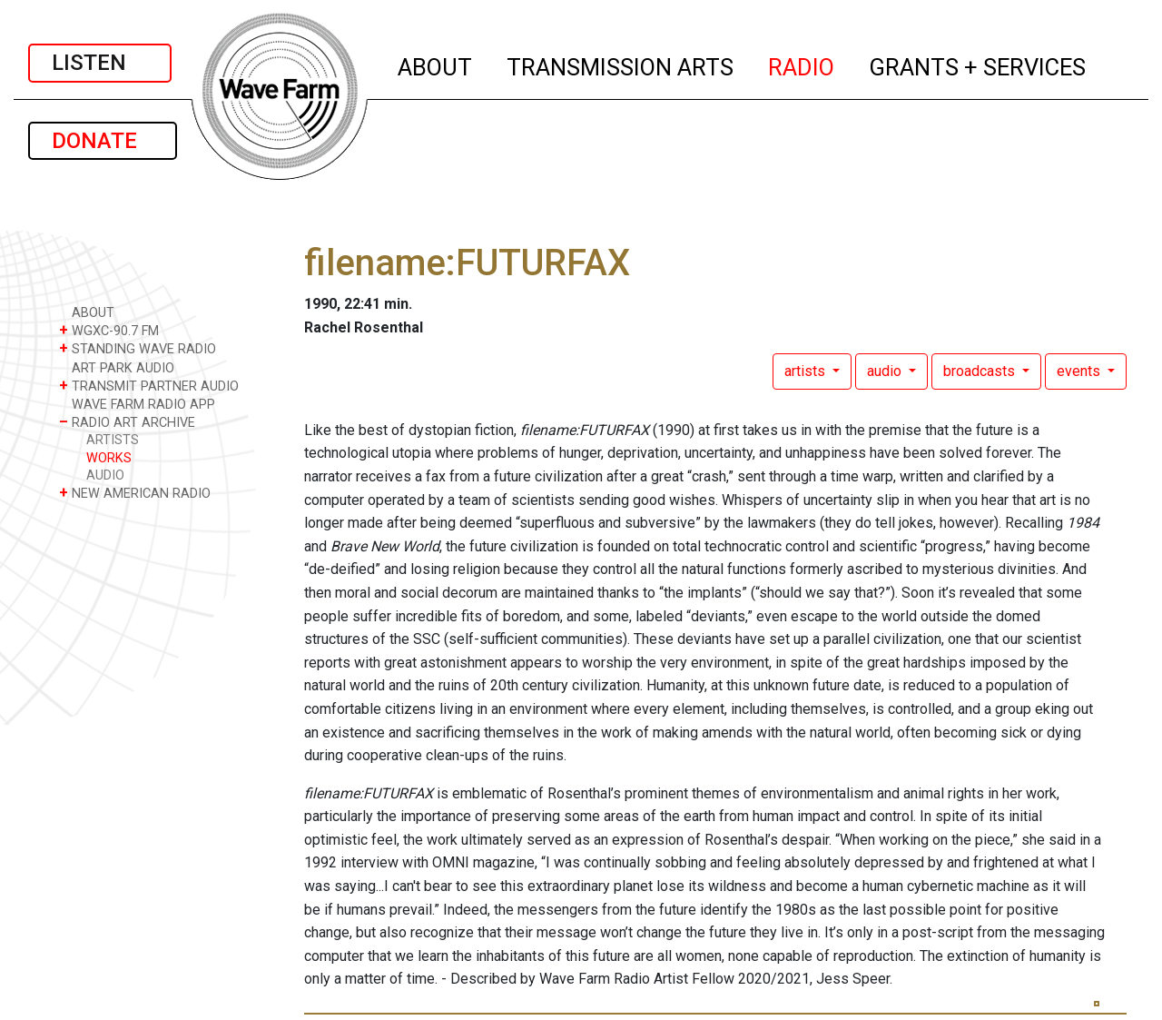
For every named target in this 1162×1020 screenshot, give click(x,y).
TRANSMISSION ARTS (621, 64)
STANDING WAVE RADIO (137, 348)
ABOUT (435, 64)
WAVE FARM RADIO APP (137, 403)
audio (886, 371)
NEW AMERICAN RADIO (135, 492)
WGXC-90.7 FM (109, 330)
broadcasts (981, 371)
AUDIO (105, 475)
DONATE (102, 140)
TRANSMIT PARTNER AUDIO (149, 385)
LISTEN (100, 62)
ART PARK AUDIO (116, 367)
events (1080, 371)
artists (806, 371)
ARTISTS (112, 440)
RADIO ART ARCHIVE (127, 422)
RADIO (802, 64)
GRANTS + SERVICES (978, 64)
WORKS (109, 458)
